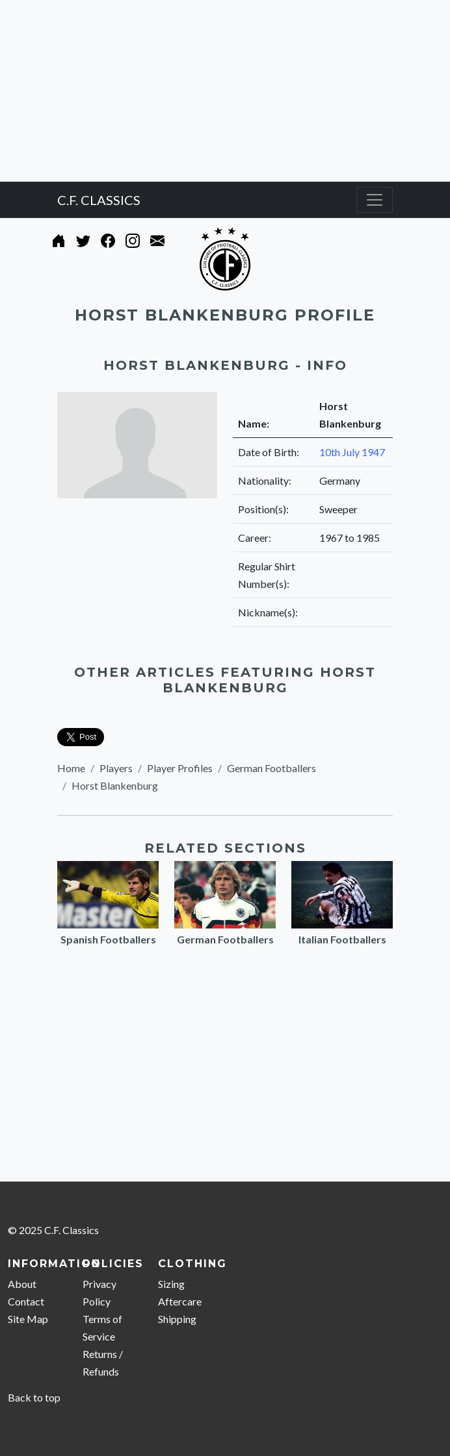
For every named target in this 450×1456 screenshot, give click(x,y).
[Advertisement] (225, 91)
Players (116, 768)
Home (71, 768)
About (22, 1284)
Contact (26, 1301)
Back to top (34, 1397)
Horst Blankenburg (115, 785)
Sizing (171, 1284)
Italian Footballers (342, 939)
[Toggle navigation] (374, 200)
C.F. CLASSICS (98, 200)
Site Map (28, 1319)
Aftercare (180, 1301)
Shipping (177, 1319)
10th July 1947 (352, 452)
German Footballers (271, 768)
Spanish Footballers (108, 939)
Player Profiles (180, 768)
